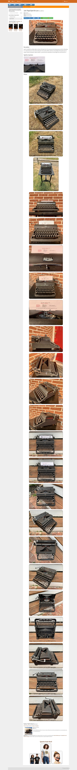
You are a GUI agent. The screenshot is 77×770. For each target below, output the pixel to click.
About (13, 1)
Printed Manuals (18, 21)
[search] (15, 17)
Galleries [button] (21, 4)
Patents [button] (32, 4)
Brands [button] (10, 4)
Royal (26, 6)
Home (24, 6)
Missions (19, 1)
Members (66, 1)
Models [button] (15, 4)
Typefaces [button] (26, 4)
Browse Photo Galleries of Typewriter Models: (14, 15)
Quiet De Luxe (28, 6)
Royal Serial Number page (57, 735)
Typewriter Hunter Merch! (46, 742)
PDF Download (10, 30)
